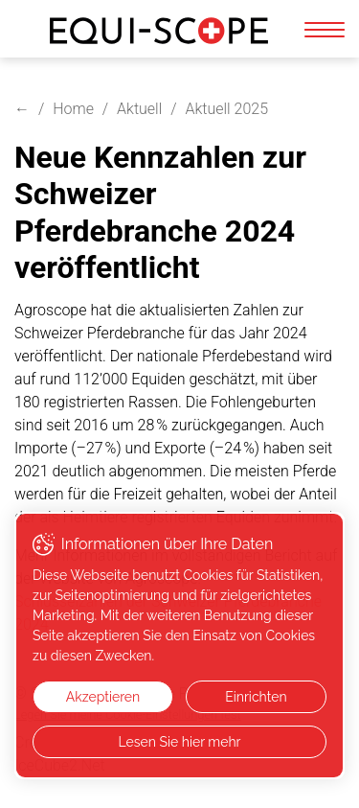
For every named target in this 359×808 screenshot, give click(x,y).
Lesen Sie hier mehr (179, 742)
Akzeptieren (103, 696)
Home (73, 109)
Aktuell (139, 109)
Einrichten (255, 696)
